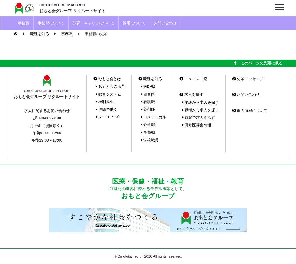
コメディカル (153, 117)
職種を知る (150, 79)
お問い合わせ (165, 23)
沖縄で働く (106, 109)
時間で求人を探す (198, 117)
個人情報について (249, 110)
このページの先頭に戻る (258, 63)
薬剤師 (148, 109)
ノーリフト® (108, 117)
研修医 (148, 94)
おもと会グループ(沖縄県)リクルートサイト (24, 8)
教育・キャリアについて (93, 23)
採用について (134, 23)
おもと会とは (107, 79)
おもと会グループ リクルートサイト (72, 8)
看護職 (148, 102)
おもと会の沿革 (110, 86)
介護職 (148, 124)
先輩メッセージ (247, 79)
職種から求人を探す (200, 110)
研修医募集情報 (196, 125)
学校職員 (150, 140)
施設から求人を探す (200, 102)
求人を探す (191, 94)
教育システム (108, 94)
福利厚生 (105, 102)
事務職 (23, 23)
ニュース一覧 (193, 79)
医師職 (148, 86)
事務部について (51, 23)
